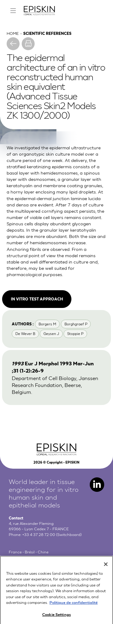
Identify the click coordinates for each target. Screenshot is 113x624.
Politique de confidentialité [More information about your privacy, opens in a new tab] (73, 604)
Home (13, 33)
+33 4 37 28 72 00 (38, 534)
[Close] (105, 566)
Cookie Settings (56, 616)
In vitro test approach (37, 298)
